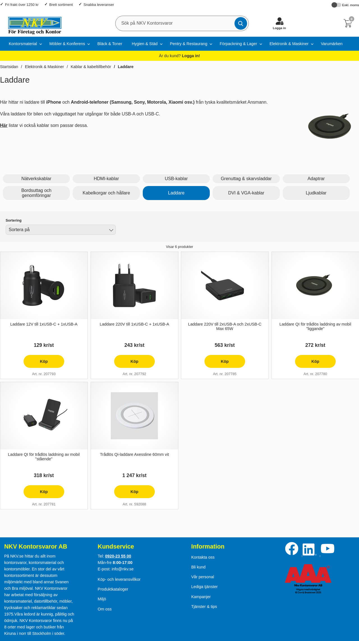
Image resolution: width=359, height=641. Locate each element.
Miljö (102, 599)
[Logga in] (279, 23)
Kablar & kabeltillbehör (91, 66)
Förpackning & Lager (238, 43)
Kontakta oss (203, 557)
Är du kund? (179, 56)
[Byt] (110, 230)
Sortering (14, 220)
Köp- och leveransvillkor (119, 579)
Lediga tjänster (204, 586)
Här (4, 125)
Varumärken (331, 43)
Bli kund (198, 567)
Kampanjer (201, 596)
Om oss (105, 609)
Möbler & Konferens (67, 43)
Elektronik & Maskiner (289, 43)
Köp (36, 363)
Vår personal (202, 577)
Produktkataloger (113, 589)
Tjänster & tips (204, 606)
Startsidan (9, 66)
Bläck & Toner (109, 43)
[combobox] (61, 230)
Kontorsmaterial (23, 43)
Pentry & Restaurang (189, 43)
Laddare (126, 66)
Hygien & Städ (145, 43)
